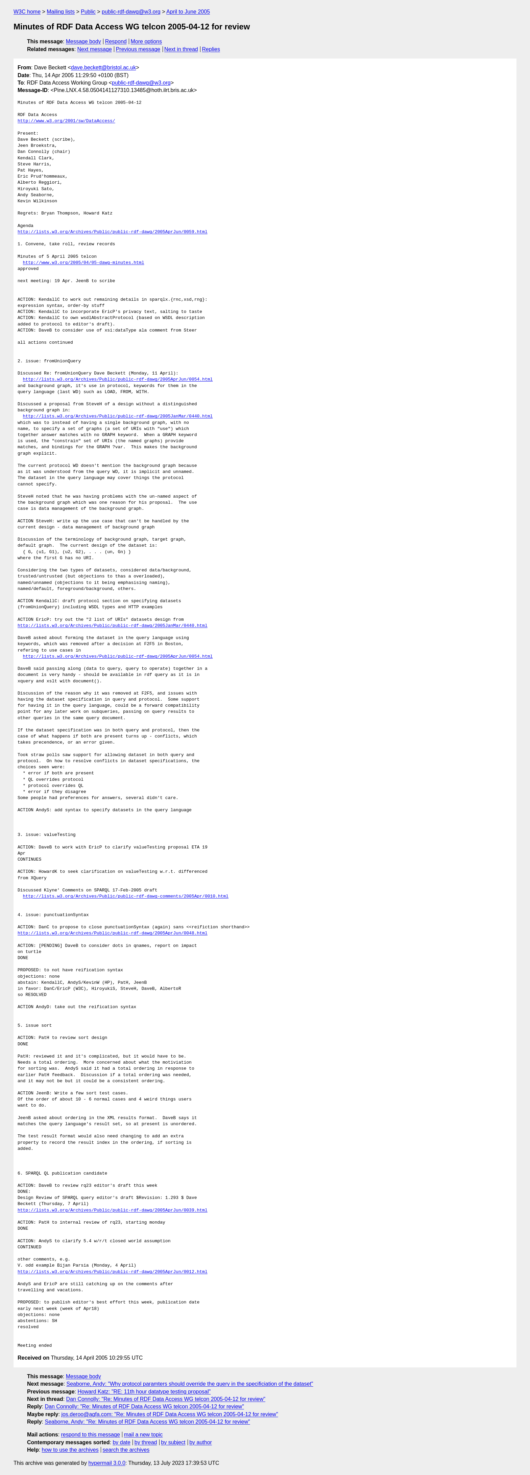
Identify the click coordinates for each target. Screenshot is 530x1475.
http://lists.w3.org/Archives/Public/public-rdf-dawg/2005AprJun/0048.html (113, 933)
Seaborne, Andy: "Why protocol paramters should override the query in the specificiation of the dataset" (190, 1384)
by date (121, 1442)
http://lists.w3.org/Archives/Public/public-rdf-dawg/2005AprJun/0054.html (118, 380)
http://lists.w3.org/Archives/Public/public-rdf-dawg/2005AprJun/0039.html (113, 1210)
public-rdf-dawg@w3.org (131, 12)
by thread (146, 1442)
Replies (211, 49)
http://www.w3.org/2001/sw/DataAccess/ (66, 121)
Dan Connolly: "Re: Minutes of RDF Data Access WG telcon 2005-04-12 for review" (165, 1399)
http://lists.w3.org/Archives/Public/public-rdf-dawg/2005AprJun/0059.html (113, 232)
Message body (83, 41)
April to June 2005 (188, 12)
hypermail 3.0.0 (106, 1463)
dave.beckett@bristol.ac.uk (103, 67)
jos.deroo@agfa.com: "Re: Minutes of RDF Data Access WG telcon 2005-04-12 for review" (169, 1414)
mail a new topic (143, 1434)
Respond (116, 41)
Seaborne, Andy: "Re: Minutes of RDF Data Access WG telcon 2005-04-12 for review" (147, 1422)
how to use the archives (70, 1450)
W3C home (27, 12)
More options (146, 41)
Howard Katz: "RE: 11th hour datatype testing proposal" (144, 1391)
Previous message (138, 49)
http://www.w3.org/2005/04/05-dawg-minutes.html (83, 263)
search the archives (126, 1450)
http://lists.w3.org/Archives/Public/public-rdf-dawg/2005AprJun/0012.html (113, 1272)
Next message (94, 49)
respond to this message (90, 1434)
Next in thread (181, 49)
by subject (173, 1442)
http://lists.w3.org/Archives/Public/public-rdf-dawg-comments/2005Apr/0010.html (125, 896)
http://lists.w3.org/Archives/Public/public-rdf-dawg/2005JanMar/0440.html (118, 416)
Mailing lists (61, 12)
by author (200, 1442)
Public (88, 12)
